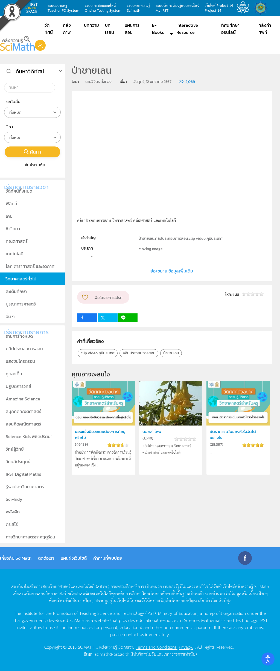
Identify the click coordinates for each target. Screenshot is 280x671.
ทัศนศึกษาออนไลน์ (230, 28)
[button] (40, 45)
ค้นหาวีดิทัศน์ (30, 71)
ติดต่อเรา (46, 558)
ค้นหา (32, 151)
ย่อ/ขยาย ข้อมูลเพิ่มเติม (171, 271)
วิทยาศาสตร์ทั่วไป (20, 278)
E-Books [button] (158, 28)
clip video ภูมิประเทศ (98, 353)
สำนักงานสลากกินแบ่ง (262, 8)
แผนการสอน (132, 28)
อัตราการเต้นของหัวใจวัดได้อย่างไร (233, 434)
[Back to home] (17, 43)
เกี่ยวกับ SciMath (15, 558)
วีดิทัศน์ (49, 28)
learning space (30, 8)
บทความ (91, 25)
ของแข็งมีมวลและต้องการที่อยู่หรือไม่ (100, 434)
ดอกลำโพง (151, 431)
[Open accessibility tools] (268, 659)
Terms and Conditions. (156, 646)
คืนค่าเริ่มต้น (32, 165)
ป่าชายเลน (171, 353)
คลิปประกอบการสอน (138, 353)
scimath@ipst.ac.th (112, 653)
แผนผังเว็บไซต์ (74, 558)
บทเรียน (109, 28)
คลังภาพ (67, 28)
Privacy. (186, 646)
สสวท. (244, 8)
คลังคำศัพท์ (264, 28)
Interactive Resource (187, 28)
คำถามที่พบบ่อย (107, 558)
